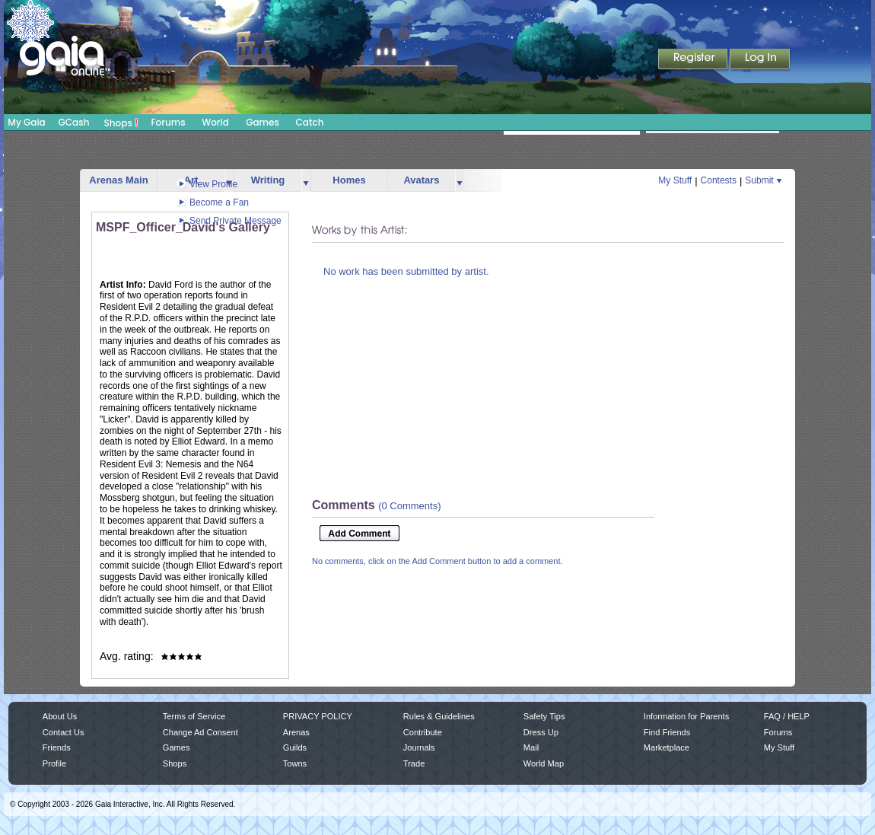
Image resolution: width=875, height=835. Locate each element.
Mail (531, 747)
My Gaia (26, 122)
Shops (121, 122)
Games (262, 122)
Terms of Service (194, 716)
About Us (60, 716)
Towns (295, 763)
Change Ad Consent (200, 732)
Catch (310, 122)
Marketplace (666, 747)
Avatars (421, 180)
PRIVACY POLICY (317, 716)
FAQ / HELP (787, 716)
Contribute (422, 732)
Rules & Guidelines (439, 716)
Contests (719, 180)
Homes (348, 180)
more (305, 181)
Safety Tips (544, 716)
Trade (414, 763)
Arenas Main (118, 180)
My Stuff (675, 180)
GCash (74, 122)
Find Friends (667, 732)
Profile (54, 763)
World (215, 122)
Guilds (295, 747)
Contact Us (63, 732)
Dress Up (540, 732)
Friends (57, 747)
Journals (419, 747)
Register (694, 60)
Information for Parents (686, 716)
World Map (543, 763)
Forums (168, 122)
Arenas (296, 732)
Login (760, 60)
